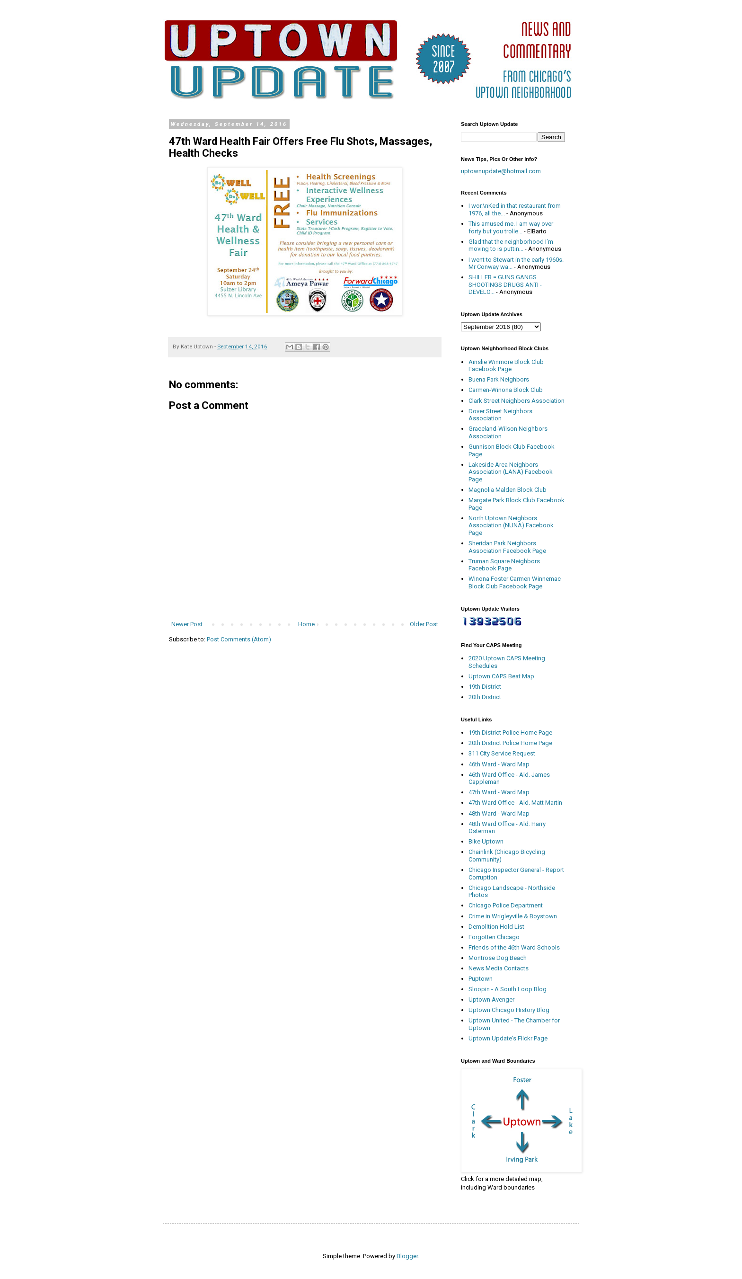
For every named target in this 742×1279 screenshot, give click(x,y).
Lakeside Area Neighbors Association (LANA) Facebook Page (510, 472)
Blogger (407, 1256)
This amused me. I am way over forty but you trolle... (510, 227)
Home (306, 624)
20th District (484, 697)
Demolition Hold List (496, 926)
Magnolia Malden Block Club (507, 489)
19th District (484, 686)
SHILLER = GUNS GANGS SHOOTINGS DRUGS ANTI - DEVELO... (505, 284)
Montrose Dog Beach (497, 957)
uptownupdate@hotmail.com (501, 171)
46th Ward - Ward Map (499, 764)
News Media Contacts (498, 968)
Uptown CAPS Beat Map (501, 676)
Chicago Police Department (505, 905)
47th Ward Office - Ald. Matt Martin (515, 802)
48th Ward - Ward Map (499, 813)
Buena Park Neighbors (498, 379)
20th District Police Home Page (510, 742)
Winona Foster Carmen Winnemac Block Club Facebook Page (514, 582)
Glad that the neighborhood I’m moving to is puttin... (510, 245)
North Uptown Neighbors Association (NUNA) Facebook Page (511, 525)
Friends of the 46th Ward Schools (514, 947)
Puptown (480, 978)
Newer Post (187, 624)
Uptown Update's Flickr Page (508, 1038)
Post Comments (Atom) (239, 639)
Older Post (424, 624)
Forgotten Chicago (494, 937)
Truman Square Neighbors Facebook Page (504, 565)
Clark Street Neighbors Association (516, 400)
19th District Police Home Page (510, 732)
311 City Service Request (501, 753)
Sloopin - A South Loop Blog (507, 989)
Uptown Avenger (491, 999)
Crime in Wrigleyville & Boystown (512, 916)
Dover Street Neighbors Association (500, 415)
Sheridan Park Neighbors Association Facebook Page (507, 547)
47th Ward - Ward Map (499, 792)
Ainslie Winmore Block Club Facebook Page (506, 365)
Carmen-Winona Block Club (505, 389)
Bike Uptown (486, 841)
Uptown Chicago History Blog (508, 1009)
